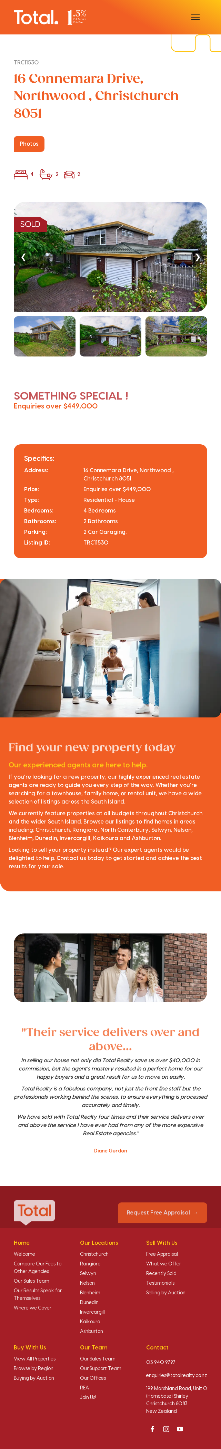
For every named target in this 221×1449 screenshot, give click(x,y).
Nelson (87, 1283)
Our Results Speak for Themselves (38, 1294)
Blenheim (90, 1293)
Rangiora (90, 1264)
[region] (110, 279)
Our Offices (93, 1378)
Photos (29, 144)
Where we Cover (32, 1308)
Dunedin (89, 1302)
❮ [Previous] (23, 256)
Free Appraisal (162, 1254)
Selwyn (88, 1273)
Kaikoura (90, 1321)
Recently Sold (161, 1273)
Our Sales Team (31, 1281)
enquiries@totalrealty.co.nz (176, 1375)
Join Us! (88, 1397)
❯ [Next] (197, 256)
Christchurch (94, 1254)
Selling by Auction (165, 1293)
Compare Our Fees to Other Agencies (37, 1268)
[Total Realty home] (50, 17)
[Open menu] (195, 17)
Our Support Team (100, 1368)
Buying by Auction (34, 1378)
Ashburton (91, 1331)
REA (84, 1388)
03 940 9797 (160, 1362)
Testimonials (160, 1283)
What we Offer (163, 1264)
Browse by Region (33, 1368)
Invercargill (92, 1312)
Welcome (24, 1254)
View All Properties (35, 1359)
